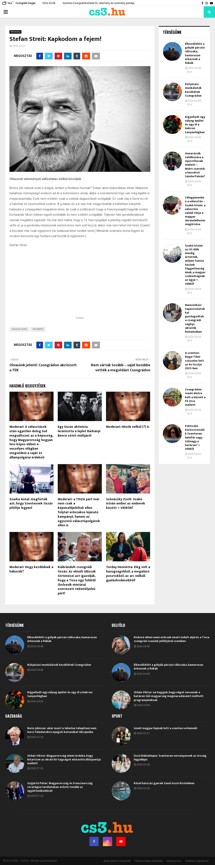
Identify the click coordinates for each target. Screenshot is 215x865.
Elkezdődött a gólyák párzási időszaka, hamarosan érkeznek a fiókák (195, 53)
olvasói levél (19, 329)
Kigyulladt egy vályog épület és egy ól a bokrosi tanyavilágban (195, 124)
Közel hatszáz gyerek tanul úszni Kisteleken (164, 783)
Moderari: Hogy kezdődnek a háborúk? (31, 569)
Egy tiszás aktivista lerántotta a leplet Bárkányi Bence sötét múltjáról (79, 431)
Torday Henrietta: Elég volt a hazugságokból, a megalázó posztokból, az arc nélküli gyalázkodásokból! (128, 573)
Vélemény (15, 32)
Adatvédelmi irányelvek (117, 861)
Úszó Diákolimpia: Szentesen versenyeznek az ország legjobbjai (170, 757)
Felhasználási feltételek (149, 861)
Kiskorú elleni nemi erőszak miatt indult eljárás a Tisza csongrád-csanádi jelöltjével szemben (171, 639)
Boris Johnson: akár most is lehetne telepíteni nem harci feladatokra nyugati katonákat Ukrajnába (61, 730)
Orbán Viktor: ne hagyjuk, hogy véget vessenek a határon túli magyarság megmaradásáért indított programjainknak (168, 696)
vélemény (38, 329)
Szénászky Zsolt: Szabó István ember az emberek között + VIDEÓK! (125, 503)
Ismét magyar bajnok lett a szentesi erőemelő (165, 728)
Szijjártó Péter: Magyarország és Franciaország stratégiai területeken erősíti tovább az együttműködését (60, 787)
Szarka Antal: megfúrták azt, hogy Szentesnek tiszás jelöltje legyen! (31, 503)
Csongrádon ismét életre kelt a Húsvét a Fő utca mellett (195, 397)
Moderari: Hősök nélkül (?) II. (127, 427)
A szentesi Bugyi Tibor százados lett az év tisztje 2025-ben (194, 360)
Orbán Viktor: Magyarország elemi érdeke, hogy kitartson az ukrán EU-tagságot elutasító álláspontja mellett (64, 759)
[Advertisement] (80, 288)
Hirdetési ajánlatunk (196, 861)
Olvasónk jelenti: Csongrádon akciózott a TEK (43, 367)
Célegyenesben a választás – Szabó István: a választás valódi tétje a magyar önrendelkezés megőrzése (195, 211)
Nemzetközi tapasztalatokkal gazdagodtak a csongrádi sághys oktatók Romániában (195, 318)
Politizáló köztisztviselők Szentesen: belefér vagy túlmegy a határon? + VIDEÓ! (195, 437)
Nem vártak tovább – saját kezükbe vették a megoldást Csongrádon (120, 367)
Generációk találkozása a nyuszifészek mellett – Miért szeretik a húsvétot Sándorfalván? (195, 165)
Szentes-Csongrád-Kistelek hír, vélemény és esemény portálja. (99, 3)
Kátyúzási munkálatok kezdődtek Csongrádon (193, 90)
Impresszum (173, 861)
